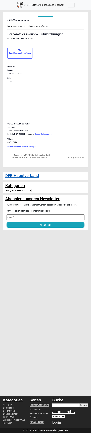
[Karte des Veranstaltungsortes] (45, 104)
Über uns (33, 417)
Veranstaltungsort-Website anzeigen (21, 147)
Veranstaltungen (37, 422)
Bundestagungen (10, 414)
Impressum (35, 409)
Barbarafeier (8, 408)
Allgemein (7, 405)
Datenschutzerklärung (39, 405)
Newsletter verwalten (39, 413)
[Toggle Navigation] (71, 5)
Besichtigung (9, 411)
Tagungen (7, 423)
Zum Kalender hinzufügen (20, 53)
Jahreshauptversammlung (75, 157)
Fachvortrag (8, 417)
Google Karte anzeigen (43, 134)
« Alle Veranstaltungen (18, 20)
